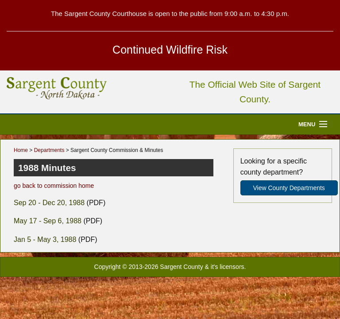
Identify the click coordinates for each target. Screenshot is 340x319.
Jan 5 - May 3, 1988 (45, 239)
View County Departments (289, 187)
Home (21, 150)
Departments (49, 150)
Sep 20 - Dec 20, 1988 (49, 202)
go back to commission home (54, 185)
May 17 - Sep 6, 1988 (47, 221)
